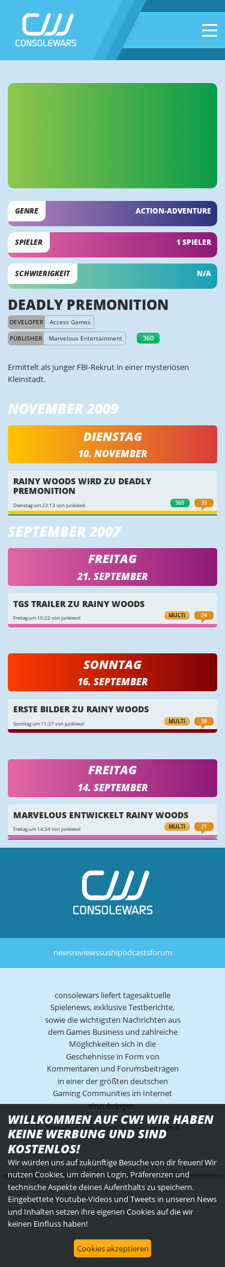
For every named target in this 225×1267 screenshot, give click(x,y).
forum (161, 952)
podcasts (134, 952)
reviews (85, 952)
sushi (108, 952)
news (62, 952)
